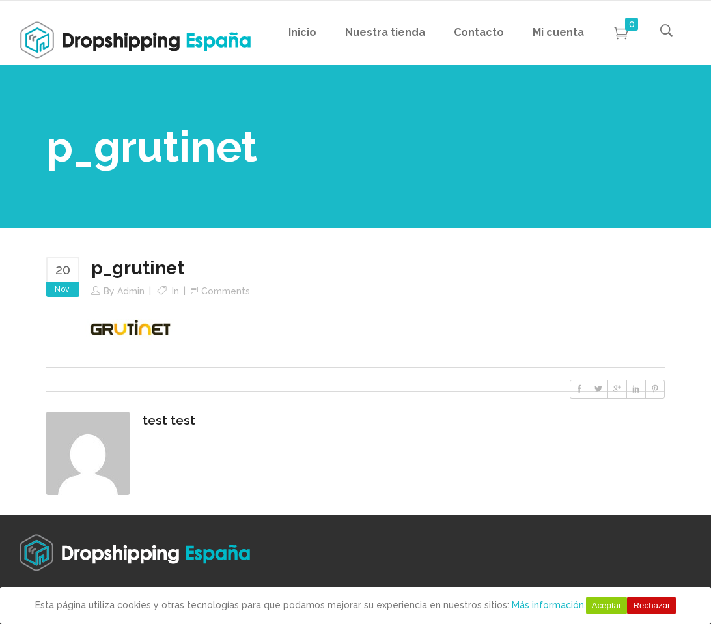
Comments (225, 291)
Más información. (549, 605)
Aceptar (607, 605)
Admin (131, 291)
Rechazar (651, 605)
